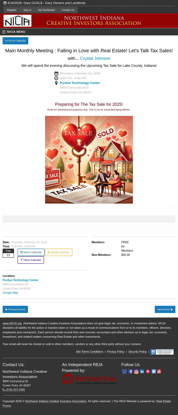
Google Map (10, 292)
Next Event (165, 309)
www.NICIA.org (12, 323)
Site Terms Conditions (89, 351)
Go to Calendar (15, 40)
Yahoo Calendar (30, 260)
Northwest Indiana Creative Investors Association (55, 401)
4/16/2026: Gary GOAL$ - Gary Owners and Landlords (44, 3)
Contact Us (68, 10)
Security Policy (137, 351)
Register (12, 10)
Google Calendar (59, 252)
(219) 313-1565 (14, 389)
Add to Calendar (31, 252)
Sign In (27, 10)
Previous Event (15, 309)
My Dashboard (46, 10)
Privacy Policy (116, 351)
